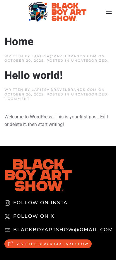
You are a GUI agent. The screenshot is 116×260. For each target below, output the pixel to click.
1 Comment (17, 99)
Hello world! (33, 75)
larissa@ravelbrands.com (64, 56)
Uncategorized (89, 60)
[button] (109, 12)
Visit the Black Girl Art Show (48, 244)
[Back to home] (58, 12)
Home (18, 41)
